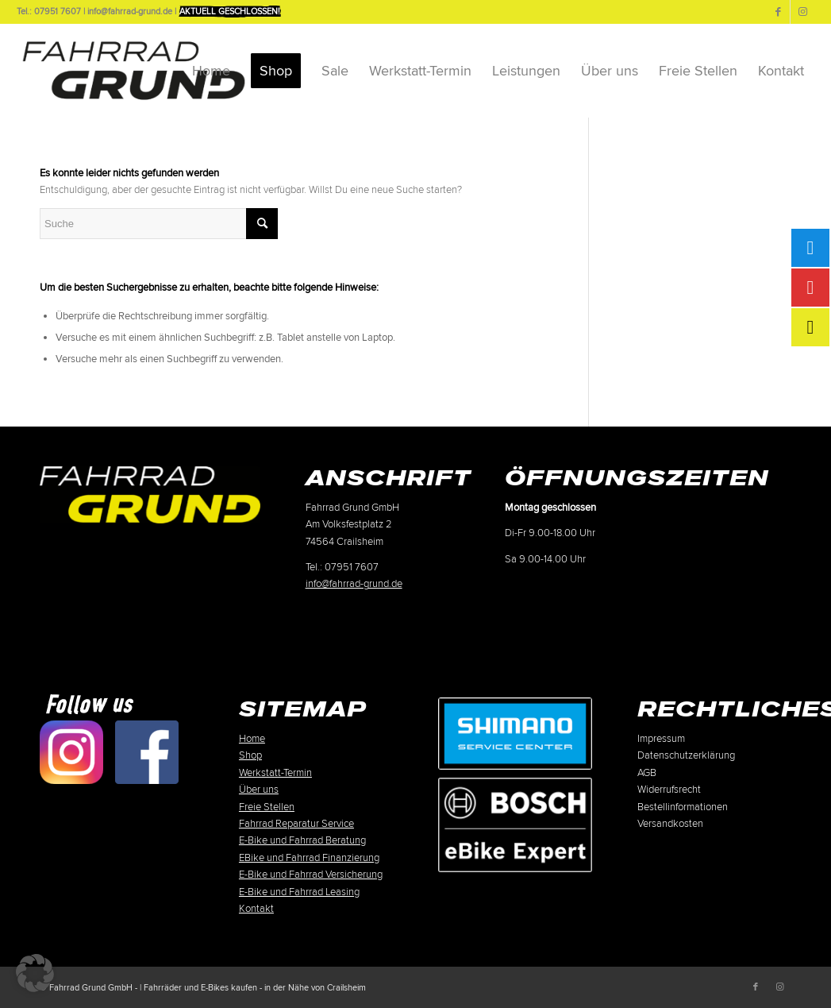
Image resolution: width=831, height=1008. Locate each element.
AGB (646, 773)
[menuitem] (211, 71)
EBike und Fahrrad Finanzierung (309, 858)
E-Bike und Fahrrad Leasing (299, 892)
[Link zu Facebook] (778, 12)
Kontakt (256, 908)
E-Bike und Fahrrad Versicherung (311, 874)
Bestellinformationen (682, 807)
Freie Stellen (266, 807)
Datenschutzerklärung (686, 755)
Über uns (259, 789)
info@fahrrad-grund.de (354, 583)
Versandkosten (670, 823)
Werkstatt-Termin (275, 773)
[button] (35, 973)
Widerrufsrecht (669, 789)
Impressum (661, 738)
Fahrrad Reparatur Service (296, 823)
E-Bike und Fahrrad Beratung (302, 840)
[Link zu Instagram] (802, 12)
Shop (250, 755)
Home (252, 738)
